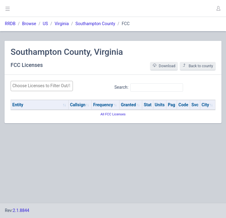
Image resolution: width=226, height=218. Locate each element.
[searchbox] (41, 86)
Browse (29, 23)
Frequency (103, 104)
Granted (128, 104)
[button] (218, 8)
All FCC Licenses (113, 114)
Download (164, 66)
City (205, 104)
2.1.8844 (21, 210)
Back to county (197, 66)
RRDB (10, 23)
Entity (17, 104)
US (45, 23)
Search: (148, 87)
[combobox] (42, 86)
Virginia (61, 23)
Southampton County (95, 23)
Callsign (77, 104)
